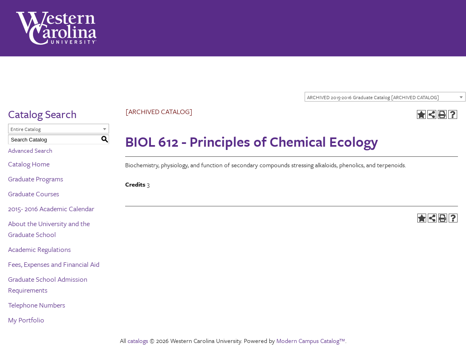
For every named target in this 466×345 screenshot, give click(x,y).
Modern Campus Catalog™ (310, 340)
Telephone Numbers (36, 305)
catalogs (138, 340)
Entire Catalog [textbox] (25, 129)
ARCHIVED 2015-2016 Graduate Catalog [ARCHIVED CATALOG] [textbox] (373, 97)
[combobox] (385, 97)
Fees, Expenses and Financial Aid (53, 264)
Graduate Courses (33, 194)
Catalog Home (28, 164)
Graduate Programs (35, 179)
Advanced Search (30, 150)
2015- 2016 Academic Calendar (51, 209)
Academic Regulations (39, 249)
